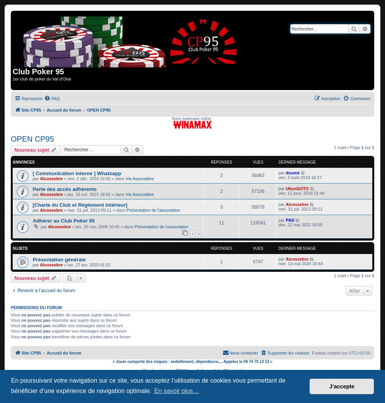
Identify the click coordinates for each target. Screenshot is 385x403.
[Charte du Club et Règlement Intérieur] (80, 205)
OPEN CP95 (32, 139)
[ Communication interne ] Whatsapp (77, 173)
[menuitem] (52, 98)
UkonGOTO (297, 188)
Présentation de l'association (153, 210)
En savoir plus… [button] (176, 391)
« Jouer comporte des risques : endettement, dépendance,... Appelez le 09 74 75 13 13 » (192, 362)
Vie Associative (140, 178)
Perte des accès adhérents (65, 189)
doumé (293, 173)
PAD (290, 220)
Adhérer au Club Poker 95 (64, 221)
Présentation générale (59, 260)
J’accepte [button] (342, 386)
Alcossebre (51, 178)
